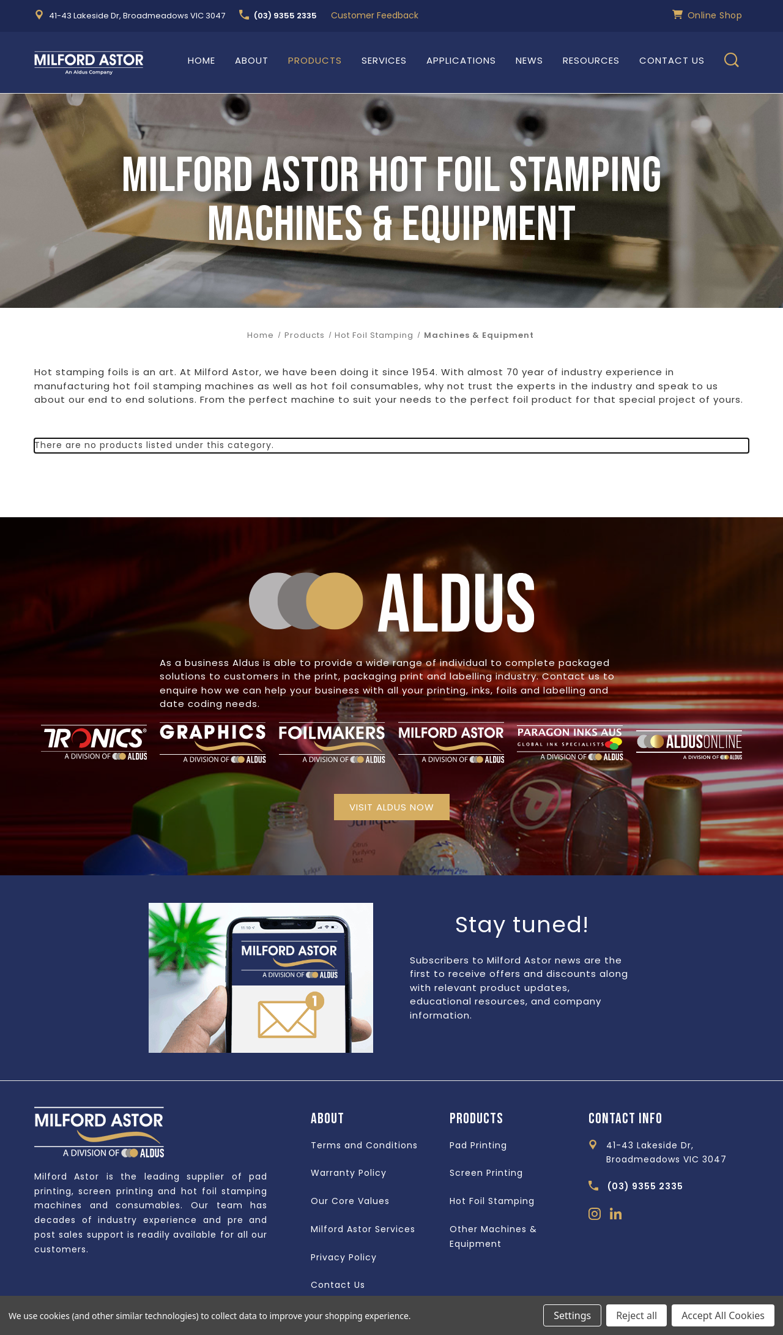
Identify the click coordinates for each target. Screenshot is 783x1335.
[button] (392, 807)
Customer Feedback (374, 15)
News (529, 60)
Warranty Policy (349, 1173)
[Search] (731, 62)
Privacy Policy (344, 1257)
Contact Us (672, 60)
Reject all (636, 1315)
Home (201, 60)
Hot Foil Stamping (492, 1201)
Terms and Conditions (364, 1145)
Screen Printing (486, 1173)
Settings (572, 1315)
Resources (591, 60)
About (252, 60)
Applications (461, 60)
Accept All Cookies (723, 1315)
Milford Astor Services (363, 1229)
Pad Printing (478, 1145)
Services (384, 60)
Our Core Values (350, 1201)
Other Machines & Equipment (493, 1236)
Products (315, 60)
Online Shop (707, 15)
